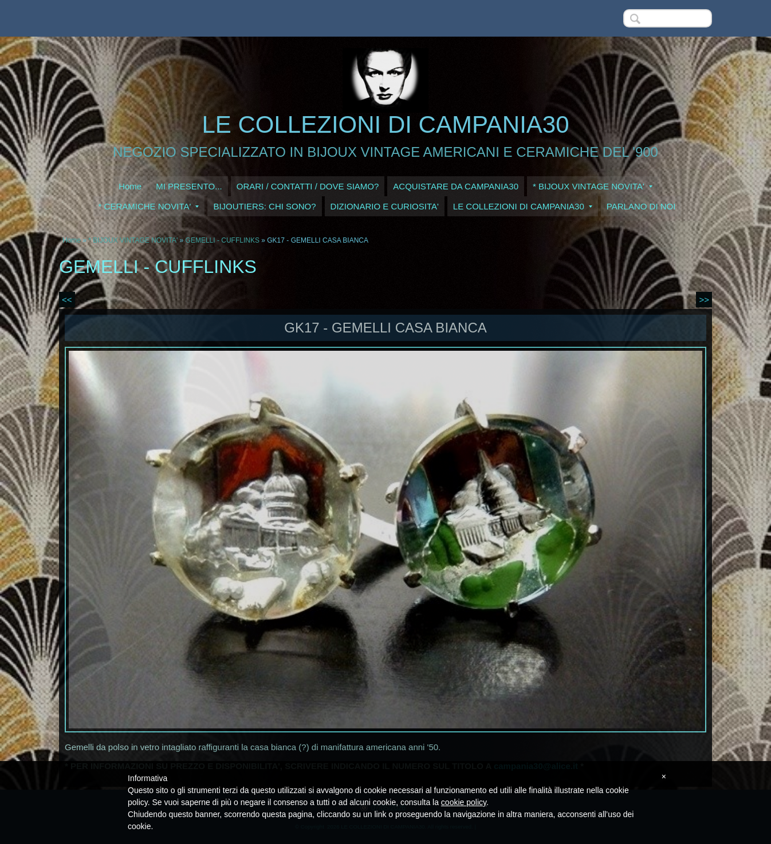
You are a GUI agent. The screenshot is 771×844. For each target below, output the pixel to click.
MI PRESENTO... (189, 186)
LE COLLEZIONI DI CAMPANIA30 (385, 124)
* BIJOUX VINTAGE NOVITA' (592, 186)
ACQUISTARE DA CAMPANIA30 (455, 186)
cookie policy (463, 802)
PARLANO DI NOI (641, 206)
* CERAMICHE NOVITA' (149, 206)
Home (130, 186)
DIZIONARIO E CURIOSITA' (385, 206)
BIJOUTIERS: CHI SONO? (264, 206)
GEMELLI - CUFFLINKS (222, 240)
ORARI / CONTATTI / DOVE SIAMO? (308, 186)
